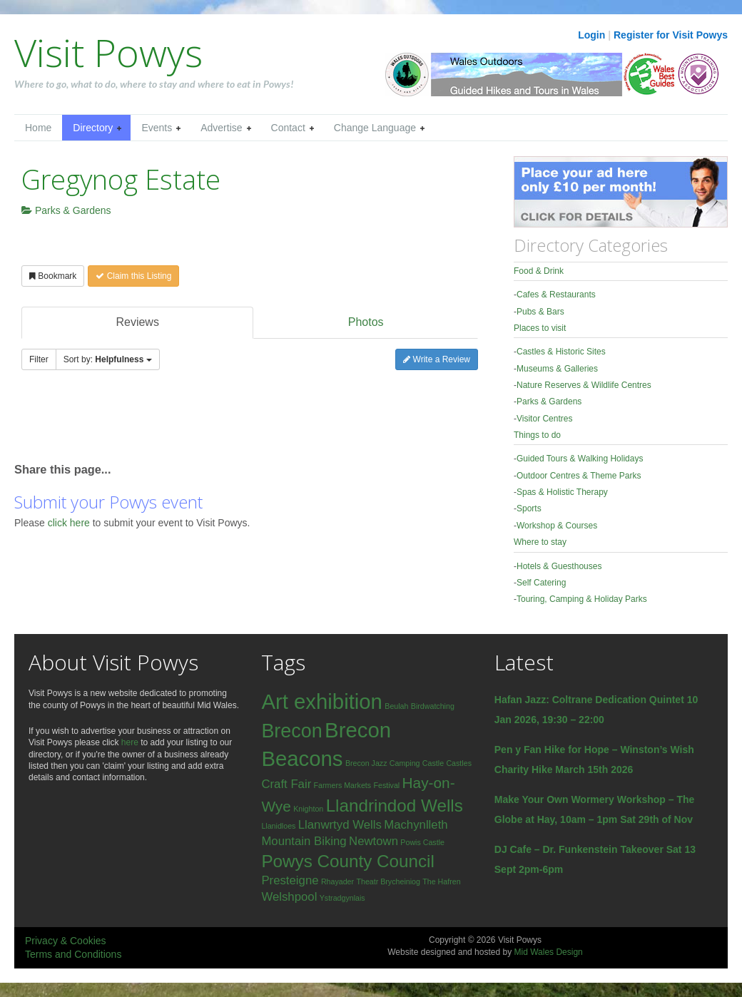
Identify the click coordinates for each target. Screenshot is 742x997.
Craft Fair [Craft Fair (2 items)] (286, 784)
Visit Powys (108, 52)
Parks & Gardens (66, 210)
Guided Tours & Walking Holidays (580, 459)
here (129, 742)
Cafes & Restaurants (556, 295)
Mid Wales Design (548, 952)
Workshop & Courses (557, 526)
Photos (366, 322)
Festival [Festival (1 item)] (386, 785)
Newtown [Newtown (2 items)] (373, 841)
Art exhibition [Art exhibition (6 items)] (321, 701)
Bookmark (52, 276)
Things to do (537, 435)
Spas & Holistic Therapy (562, 492)
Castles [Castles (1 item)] (459, 763)
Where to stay (540, 542)
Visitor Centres (544, 419)
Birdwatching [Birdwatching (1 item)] (432, 706)
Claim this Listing (133, 276)
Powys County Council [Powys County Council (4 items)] (347, 861)
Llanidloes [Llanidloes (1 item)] (278, 826)
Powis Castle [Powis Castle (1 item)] (422, 842)
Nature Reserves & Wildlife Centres (584, 385)
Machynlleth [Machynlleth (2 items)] (415, 825)
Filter (39, 359)
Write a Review (436, 359)
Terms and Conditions (73, 954)
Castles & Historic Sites (561, 352)
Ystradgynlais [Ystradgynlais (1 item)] (342, 898)
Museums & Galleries (557, 369)
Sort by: (107, 359)
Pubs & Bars (540, 312)
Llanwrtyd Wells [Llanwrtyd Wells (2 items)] (340, 825)
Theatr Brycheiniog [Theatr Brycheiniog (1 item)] (388, 881)
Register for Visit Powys (671, 35)
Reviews (137, 322)
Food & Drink (539, 271)
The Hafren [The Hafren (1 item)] (441, 881)
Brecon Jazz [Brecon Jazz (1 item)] (366, 763)
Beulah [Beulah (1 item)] (396, 706)
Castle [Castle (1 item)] (433, 763)
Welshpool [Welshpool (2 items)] (289, 897)
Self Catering (541, 583)
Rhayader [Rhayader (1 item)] (337, 881)
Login (591, 35)
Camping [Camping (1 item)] (405, 763)
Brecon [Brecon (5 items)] (291, 731)
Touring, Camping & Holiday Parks (582, 599)
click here (70, 522)
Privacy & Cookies (65, 940)
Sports (529, 508)
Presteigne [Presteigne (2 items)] (289, 880)
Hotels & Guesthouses (559, 566)
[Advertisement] (181, 423)
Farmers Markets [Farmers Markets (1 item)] (343, 785)
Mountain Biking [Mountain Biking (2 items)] (303, 841)
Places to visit (540, 328)
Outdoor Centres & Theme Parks (579, 476)
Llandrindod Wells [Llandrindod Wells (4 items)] (394, 805)
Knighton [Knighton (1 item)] (308, 808)
